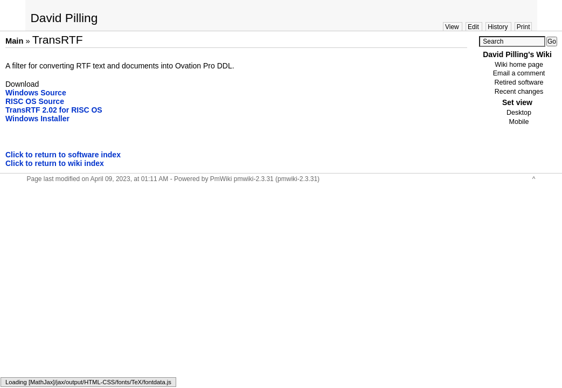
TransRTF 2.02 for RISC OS (53, 110)
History (498, 27)
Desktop (519, 112)
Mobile (519, 122)
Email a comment (519, 73)
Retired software (518, 82)
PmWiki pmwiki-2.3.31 (242, 179)
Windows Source (35, 92)
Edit (473, 27)
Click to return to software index (63, 154)
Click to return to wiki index (54, 163)
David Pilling (64, 18)
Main (14, 41)
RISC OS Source (34, 101)
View (452, 27)
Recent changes (519, 91)
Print (523, 27)
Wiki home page (519, 64)
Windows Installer (37, 118)
